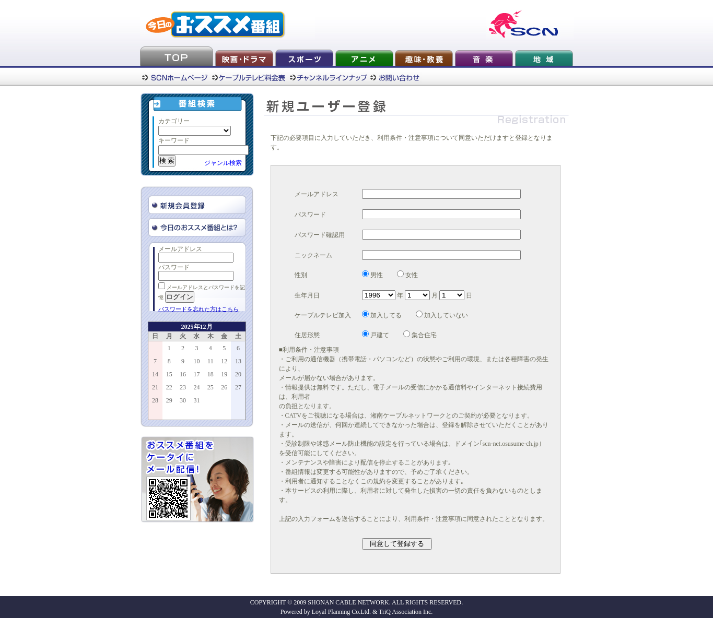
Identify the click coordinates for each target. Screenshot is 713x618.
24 (196, 387)
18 (210, 374)
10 (196, 361)
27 (238, 387)
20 (238, 374)
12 (224, 361)
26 (224, 387)
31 (196, 400)
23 (183, 387)
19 (224, 374)
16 (183, 374)
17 (196, 374)
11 (210, 361)
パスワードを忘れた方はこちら (198, 309)
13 (238, 361)
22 (169, 387)
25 (210, 387)
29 (169, 400)
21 (155, 387)
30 (183, 400)
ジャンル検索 (223, 163)
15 (169, 374)
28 (155, 400)
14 (155, 374)
